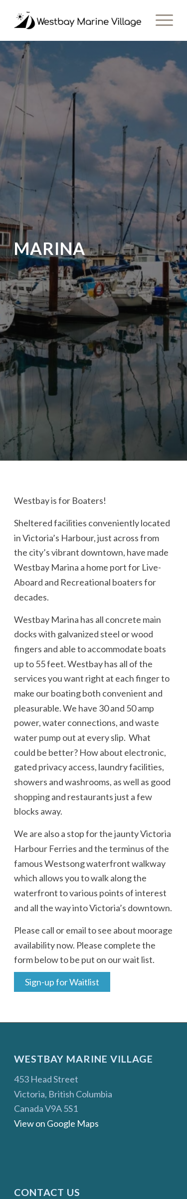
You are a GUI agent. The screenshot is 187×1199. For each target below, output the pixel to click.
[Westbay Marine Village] (77, 20)
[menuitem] (159, 20)
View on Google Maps (56, 1123)
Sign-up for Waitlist (62, 981)
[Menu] (159, 20)
